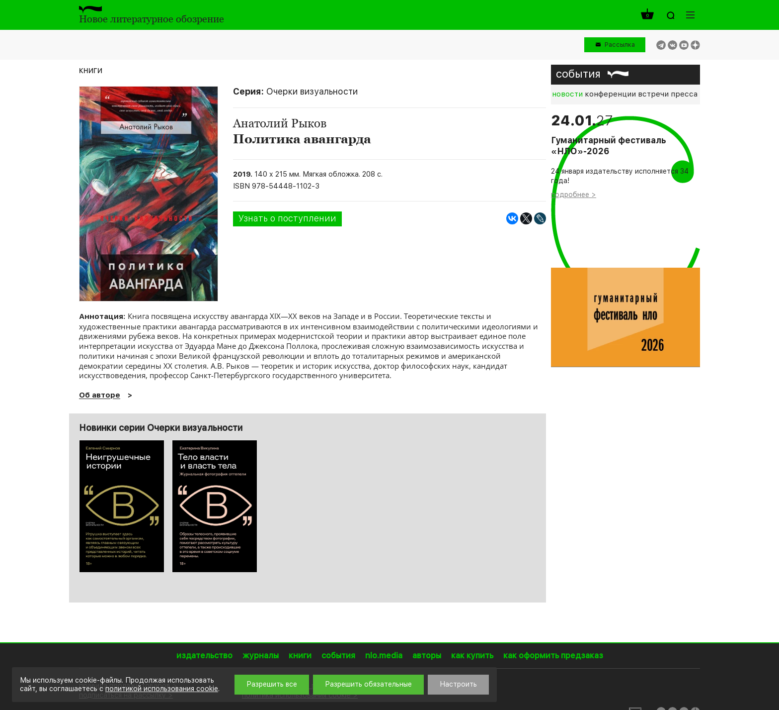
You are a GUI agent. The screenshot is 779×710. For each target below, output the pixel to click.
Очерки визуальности (312, 91)
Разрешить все (271, 684)
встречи (653, 94)
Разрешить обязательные (368, 684)
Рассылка (620, 44)
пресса (684, 94)
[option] (121, 506)
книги (90, 70)
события (578, 73)
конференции (610, 94)
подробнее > (573, 195)
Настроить (458, 684)
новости (567, 94)
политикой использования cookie (161, 689)
